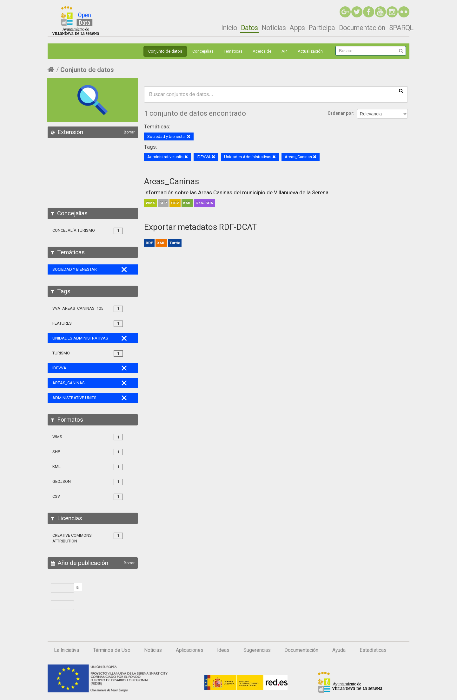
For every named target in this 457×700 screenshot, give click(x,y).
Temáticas (233, 51)
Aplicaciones (189, 650)
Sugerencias (257, 650)
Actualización (310, 51)
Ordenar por (340, 113)
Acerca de (262, 51)
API (284, 51)
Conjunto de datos (165, 51)
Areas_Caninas (171, 181)
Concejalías (203, 51)
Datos (249, 27)
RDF (149, 243)
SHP (163, 203)
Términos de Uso (111, 650)
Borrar (129, 132)
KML (187, 203)
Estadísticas (373, 650)
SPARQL (401, 27)
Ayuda (339, 650)
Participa (321, 27)
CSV (175, 203)
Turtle (174, 243)
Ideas (223, 650)
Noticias (274, 27)
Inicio (229, 27)
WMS (150, 203)
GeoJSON (204, 203)
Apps (297, 27)
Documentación (362, 27)
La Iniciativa (66, 650)
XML (161, 243)
